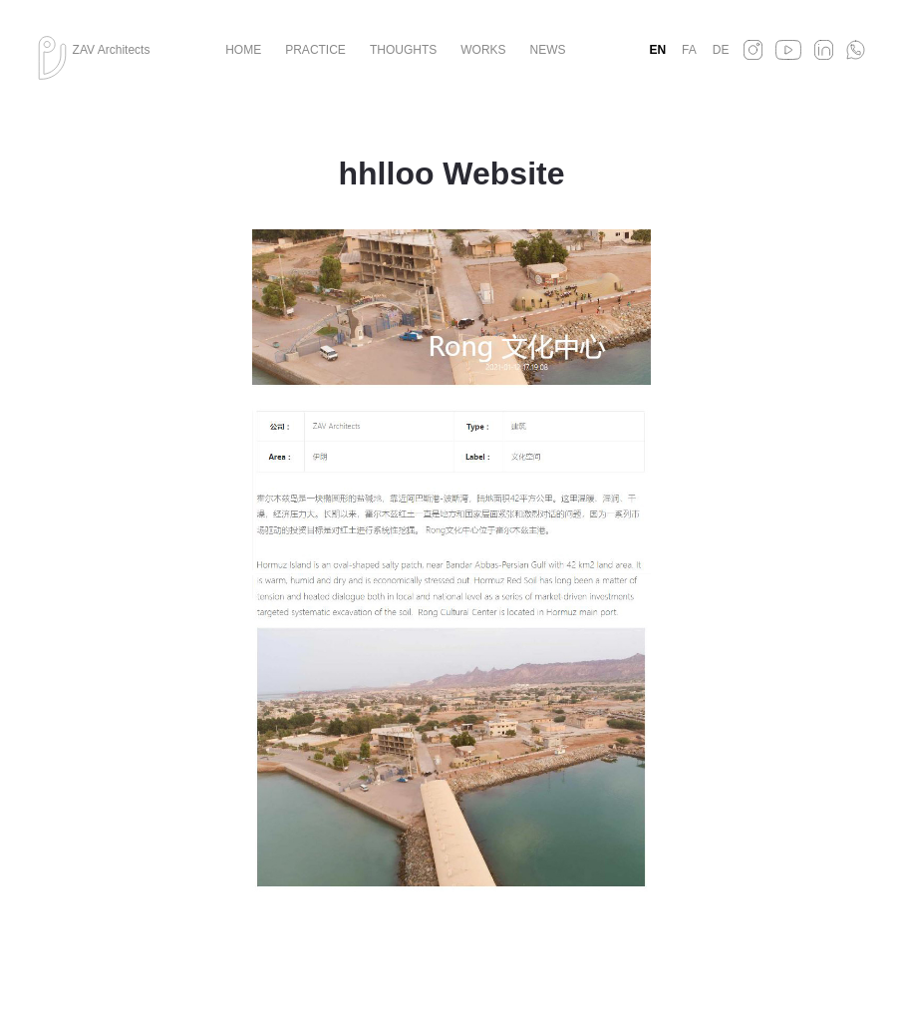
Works (482, 50)
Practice (315, 50)
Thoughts (403, 50)
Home (243, 50)
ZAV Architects (111, 50)
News (548, 50)
